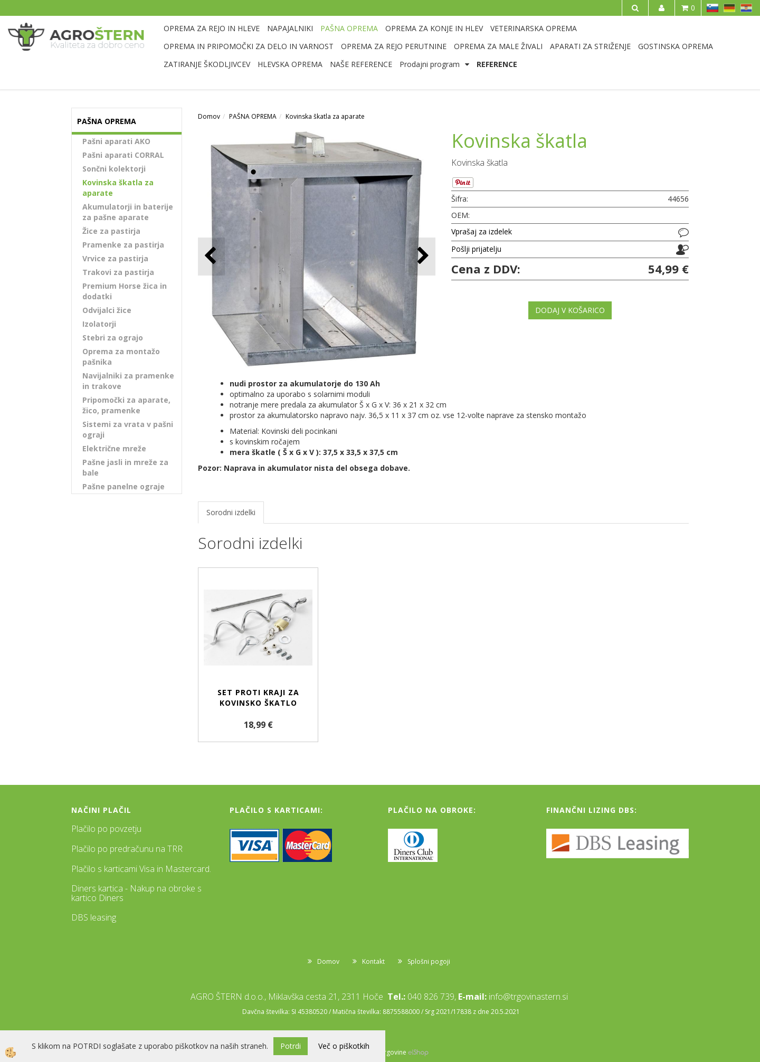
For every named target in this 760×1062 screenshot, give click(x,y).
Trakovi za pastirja (118, 272)
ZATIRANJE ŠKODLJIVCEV (207, 64)
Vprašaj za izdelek (481, 231)
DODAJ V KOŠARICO (570, 310)
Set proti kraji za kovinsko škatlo (258, 697)
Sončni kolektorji (114, 169)
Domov (209, 116)
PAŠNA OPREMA (349, 28)
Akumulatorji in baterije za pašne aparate (127, 212)
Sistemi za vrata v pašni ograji (127, 429)
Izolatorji (99, 324)
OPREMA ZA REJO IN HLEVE (212, 28)
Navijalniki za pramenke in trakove (128, 381)
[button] (421, 256)
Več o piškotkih (343, 1046)
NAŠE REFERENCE (361, 64)
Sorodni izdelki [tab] (230, 512)
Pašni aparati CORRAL (123, 155)
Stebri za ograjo (112, 338)
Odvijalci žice (106, 310)
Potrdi (290, 1046)
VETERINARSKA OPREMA (533, 28)
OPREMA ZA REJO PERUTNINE (393, 46)
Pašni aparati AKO (116, 141)
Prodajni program (430, 64)
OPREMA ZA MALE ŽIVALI (498, 46)
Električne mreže (114, 448)
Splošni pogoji (428, 961)
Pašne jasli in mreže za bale (125, 467)
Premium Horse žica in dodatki (124, 291)
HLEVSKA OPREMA (290, 64)
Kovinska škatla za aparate (118, 187)
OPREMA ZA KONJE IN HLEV (434, 28)
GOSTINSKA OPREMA (675, 46)
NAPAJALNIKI (290, 28)
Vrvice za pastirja (115, 258)
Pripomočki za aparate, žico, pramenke (126, 405)
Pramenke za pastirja (123, 245)
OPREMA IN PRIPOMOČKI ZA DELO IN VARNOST (249, 46)
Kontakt (373, 961)
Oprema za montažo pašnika (121, 356)
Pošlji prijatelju (476, 249)
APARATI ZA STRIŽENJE (590, 46)
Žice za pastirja (111, 231)
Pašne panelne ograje (123, 486)
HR (746, 8)
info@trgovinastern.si (528, 996)
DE (729, 8)
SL (712, 8)
